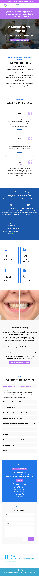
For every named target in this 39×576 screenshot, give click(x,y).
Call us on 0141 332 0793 (19, 469)
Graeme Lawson (20, 574)
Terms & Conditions (25, 572)
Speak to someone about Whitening (19, 362)
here (12, 233)
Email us (19, 480)
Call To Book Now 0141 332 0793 (19, 40)
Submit (31, 539)
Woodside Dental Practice (19, 29)
